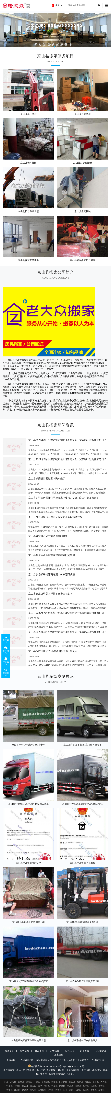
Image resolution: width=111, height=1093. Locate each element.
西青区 (101, 1086)
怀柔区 (10, 1086)
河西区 (62, 1086)
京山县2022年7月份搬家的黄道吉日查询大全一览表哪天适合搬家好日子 (67, 612)
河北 (71, 1090)
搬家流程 (58, 1054)
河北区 (78, 1086)
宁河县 (51, 1090)
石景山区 (46, 1082)
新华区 (101, 1090)
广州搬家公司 (26, 1060)
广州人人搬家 (68, 1060)
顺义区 (88, 1082)
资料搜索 (24, 1050)
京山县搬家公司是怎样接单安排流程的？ (50, 593)
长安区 (86, 1090)
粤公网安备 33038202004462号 (44, 1066)
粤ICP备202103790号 (73, 1066)
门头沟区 (63, 1082)
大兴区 (103, 1082)
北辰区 (17, 1090)
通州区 (80, 1082)
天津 (40, 1086)
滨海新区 (42, 1090)
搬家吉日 (39, 1050)
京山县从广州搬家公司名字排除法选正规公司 (52, 651)
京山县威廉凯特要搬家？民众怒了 (46, 478)
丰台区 (37, 1082)
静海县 (59, 1090)
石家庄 (78, 1090)
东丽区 (94, 1086)
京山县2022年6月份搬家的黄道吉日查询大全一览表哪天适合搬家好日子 (67, 632)
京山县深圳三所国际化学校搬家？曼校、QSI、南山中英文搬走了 (63, 497)
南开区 (70, 1086)
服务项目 (9, 1050)
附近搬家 (54, 1060)
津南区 (10, 1090)
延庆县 (33, 1086)
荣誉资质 (84, 1050)
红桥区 (86, 1086)
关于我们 (54, 1050)
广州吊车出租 (97, 1060)
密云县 (25, 1086)
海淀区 (54, 1082)
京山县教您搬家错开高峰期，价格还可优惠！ (52, 574)
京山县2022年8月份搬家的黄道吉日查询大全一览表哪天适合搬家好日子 (67, 459)
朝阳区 (29, 1082)
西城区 (21, 1082)
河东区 (54, 1086)
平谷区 (17, 1086)
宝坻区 (33, 1090)
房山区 (72, 1082)
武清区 (25, 1090)
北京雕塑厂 (83, 1060)
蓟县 (65, 1090)
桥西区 (94, 1090)
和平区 (47, 1086)
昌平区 (96, 1082)
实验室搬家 (41, 1060)
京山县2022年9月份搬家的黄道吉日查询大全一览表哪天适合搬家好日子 (67, 440)
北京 (6, 1082)
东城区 (13, 1082)
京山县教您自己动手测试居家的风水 (48, 536)
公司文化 (69, 1050)
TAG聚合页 (100, 1050)
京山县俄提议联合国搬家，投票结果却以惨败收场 (55, 517)
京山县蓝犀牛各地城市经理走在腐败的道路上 (52, 555)
